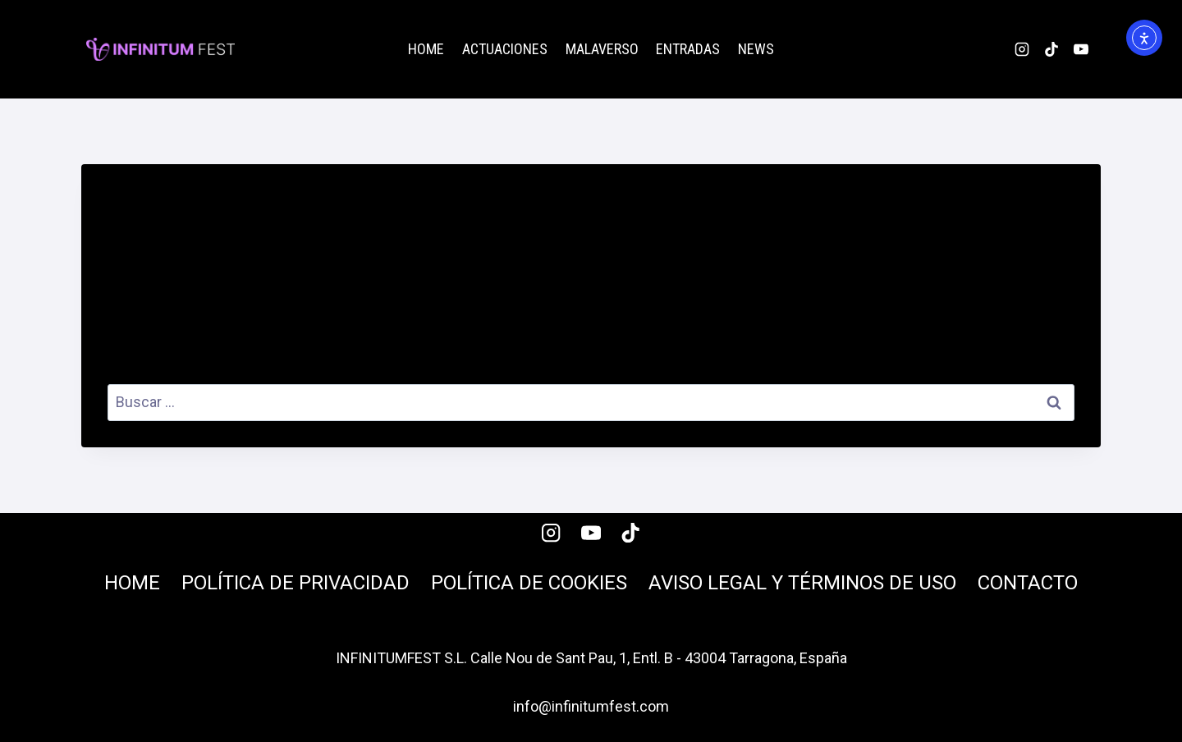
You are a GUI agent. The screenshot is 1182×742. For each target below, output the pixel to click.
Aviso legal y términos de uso (802, 582)
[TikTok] (1051, 49)
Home (426, 48)
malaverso (602, 48)
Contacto (1028, 582)
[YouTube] (1081, 49)
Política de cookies (529, 582)
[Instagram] (1022, 49)
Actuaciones (504, 48)
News (756, 48)
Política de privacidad (295, 582)
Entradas (688, 48)
